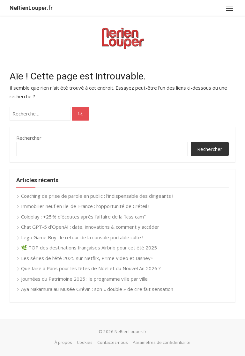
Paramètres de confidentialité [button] (161, 342)
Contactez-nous (112, 342)
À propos (63, 342)
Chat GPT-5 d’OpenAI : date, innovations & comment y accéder (90, 227)
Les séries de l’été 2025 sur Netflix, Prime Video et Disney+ (87, 258)
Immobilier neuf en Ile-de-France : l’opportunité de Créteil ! (85, 206)
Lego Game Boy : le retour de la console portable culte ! (82, 237)
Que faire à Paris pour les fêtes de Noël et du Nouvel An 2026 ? (91, 268)
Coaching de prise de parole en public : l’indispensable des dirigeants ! (97, 196)
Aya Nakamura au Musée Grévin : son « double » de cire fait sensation (97, 289)
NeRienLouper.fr (31, 7)
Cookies (85, 342)
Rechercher (28, 138)
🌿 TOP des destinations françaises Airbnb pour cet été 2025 (89, 247)
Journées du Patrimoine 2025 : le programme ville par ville (84, 279)
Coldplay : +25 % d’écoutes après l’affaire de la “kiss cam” (83, 216)
